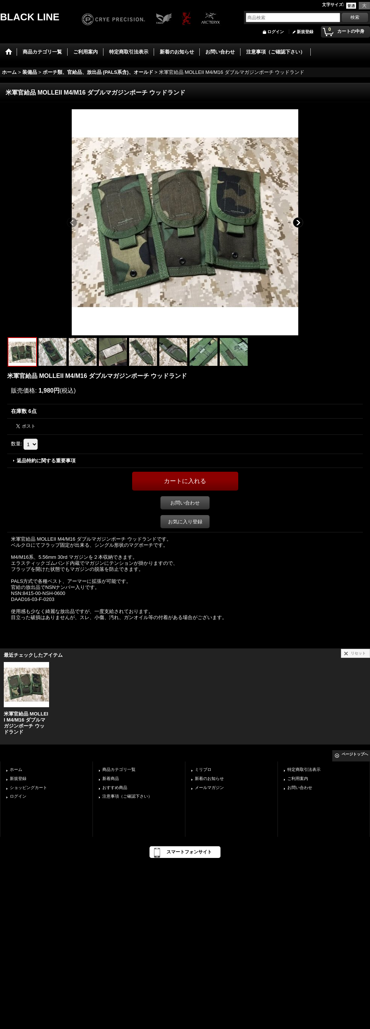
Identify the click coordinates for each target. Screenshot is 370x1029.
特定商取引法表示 (304, 769)
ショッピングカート (28, 787)
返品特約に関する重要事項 (46, 460)
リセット (358, 653)
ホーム (16, 769)
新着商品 (110, 778)
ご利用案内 (297, 778)
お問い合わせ (185, 503)
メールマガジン (209, 787)
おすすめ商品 (114, 787)
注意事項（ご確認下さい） (127, 796)
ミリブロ (203, 769)
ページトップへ (355, 754)
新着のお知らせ (209, 778)
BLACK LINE (29, 17)
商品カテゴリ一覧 (119, 769)
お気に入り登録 (185, 521)
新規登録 (305, 31)
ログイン (275, 31)
